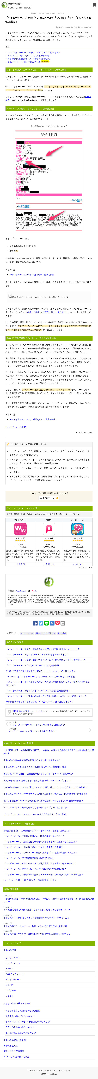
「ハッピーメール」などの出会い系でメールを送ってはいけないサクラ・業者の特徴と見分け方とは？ (48, 683)
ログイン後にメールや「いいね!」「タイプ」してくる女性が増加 (34, 53)
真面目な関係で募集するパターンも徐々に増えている (29, 59)
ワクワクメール (12, 958)
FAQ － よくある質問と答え (16, 1056)
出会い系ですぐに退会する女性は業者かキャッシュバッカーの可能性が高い (41, 671)
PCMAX (9, 969)
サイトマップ (45, 1070)
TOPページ (32, 1070)
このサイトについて (61, 1070)
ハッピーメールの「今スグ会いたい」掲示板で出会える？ (32, 731)
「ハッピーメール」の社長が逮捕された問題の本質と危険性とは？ (34, 836)
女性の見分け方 (49, 633)
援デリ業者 (62, 633)
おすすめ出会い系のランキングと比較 (22, 1011)
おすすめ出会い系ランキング (17, 1003)
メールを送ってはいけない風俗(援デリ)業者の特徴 (32, 419)
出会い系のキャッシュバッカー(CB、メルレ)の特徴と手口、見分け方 (49, 924)
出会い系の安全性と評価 (15, 1040)
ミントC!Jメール (13, 979)
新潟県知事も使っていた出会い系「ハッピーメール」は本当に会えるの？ (40, 702)
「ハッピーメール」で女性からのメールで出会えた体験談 (32, 665)
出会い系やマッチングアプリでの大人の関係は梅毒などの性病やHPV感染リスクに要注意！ (45, 794)
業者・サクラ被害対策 (14, 1051)
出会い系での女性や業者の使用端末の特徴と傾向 (31, 274)
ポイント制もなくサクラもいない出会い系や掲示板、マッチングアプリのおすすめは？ (43, 801)
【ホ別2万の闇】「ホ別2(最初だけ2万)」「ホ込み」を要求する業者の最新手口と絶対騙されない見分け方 (49, 752)
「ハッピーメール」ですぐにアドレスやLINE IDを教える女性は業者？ (38, 691)
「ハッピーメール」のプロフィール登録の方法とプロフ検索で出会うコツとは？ (40, 852)
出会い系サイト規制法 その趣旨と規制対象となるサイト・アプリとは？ (49, 916)
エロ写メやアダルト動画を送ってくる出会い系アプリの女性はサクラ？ (36, 807)
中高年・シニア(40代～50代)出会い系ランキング (27, 1022)
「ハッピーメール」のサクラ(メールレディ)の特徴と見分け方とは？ (37, 654)
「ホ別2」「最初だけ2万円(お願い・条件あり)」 (46, 312)
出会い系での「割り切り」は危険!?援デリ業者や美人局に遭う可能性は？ (49, 932)
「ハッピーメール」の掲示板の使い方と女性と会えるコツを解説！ (34, 847)
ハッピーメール (27, 633)
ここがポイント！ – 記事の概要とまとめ (24, 62)
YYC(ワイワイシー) (14, 974)
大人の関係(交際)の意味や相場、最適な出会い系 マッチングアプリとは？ (37, 780)
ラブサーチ (10, 990)
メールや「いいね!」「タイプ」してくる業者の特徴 (28, 56)
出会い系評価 (10, 950)
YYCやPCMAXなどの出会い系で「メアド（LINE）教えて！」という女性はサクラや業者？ (45, 787)
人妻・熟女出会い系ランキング (19, 1027)
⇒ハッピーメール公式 (15, 427)
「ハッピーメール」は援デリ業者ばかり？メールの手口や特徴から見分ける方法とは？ (46, 660)
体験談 (38, 633)
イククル (9, 996)
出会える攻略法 (11, 1046)
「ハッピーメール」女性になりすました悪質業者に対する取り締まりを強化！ (39, 863)
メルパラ (9, 985)
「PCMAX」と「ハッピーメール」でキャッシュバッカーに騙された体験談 (40, 676)
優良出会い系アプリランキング (19, 1016)
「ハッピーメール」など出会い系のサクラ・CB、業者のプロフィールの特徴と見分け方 (46, 696)
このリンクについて (85, 433)
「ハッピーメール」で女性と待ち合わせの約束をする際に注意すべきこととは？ (43, 649)
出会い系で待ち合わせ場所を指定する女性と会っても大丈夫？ (32, 760)
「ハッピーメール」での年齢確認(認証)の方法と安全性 (29, 858)
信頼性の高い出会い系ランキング (20, 1033)
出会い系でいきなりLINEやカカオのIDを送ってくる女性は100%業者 (35, 767)
